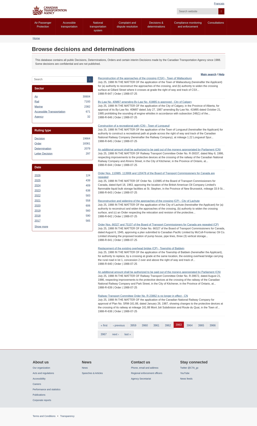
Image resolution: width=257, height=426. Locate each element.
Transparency (67, 416)
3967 (104, 334)
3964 (190, 325)
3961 (156, 325)
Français (219, 3)
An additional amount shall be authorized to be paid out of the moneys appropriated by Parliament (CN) (159, 149)
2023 (62, 190)
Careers (37, 384)
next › (115, 334)
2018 (62, 216)
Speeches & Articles (92, 373)
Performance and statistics (47, 389)
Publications (39, 394)
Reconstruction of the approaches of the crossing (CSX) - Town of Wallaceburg (145, 78)
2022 (62, 195)
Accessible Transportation (62, 112)
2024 (62, 185)
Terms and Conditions (44, 416)
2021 (62, 201)
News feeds (186, 378)
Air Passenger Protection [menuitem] (42, 24)
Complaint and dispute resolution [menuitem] (127, 24)
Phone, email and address (145, 367)
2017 (62, 221)
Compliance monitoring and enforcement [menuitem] (188, 24)
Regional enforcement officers (146, 373)
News (85, 367)
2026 (62, 175)
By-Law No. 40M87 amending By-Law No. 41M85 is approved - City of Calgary (145, 102)
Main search (208, 74)
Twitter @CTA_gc (189, 367)
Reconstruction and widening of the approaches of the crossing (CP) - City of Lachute (149, 200)
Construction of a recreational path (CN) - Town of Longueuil (134, 125)
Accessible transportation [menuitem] (69, 24)
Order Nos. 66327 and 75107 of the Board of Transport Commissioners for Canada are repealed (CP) (158, 224)
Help (221, 74)
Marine (62, 107)
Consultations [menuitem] (216, 22)
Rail (62, 102)
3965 (201, 325)
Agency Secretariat (141, 378)
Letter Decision (62, 154)
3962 (168, 325)
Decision (62, 138)
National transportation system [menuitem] (98, 26)
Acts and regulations (43, 373)
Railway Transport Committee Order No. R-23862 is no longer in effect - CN (143, 295)
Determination (62, 149)
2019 (62, 211)
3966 (213, 325)
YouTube (184, 373)
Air (62, 96)
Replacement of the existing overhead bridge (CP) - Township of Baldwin (141, 248)
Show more (41, 226)
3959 (133, 325)
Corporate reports (42, 400)
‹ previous (119, 325)
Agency (62, 117)
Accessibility (39, 378)
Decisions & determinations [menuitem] (156, 24)
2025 (62, 180)
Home (36, 38)
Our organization (41, 367)
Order (62, 143)
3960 (145, 325)
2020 (62, 206)
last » (127, 334)
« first (104, 325)
